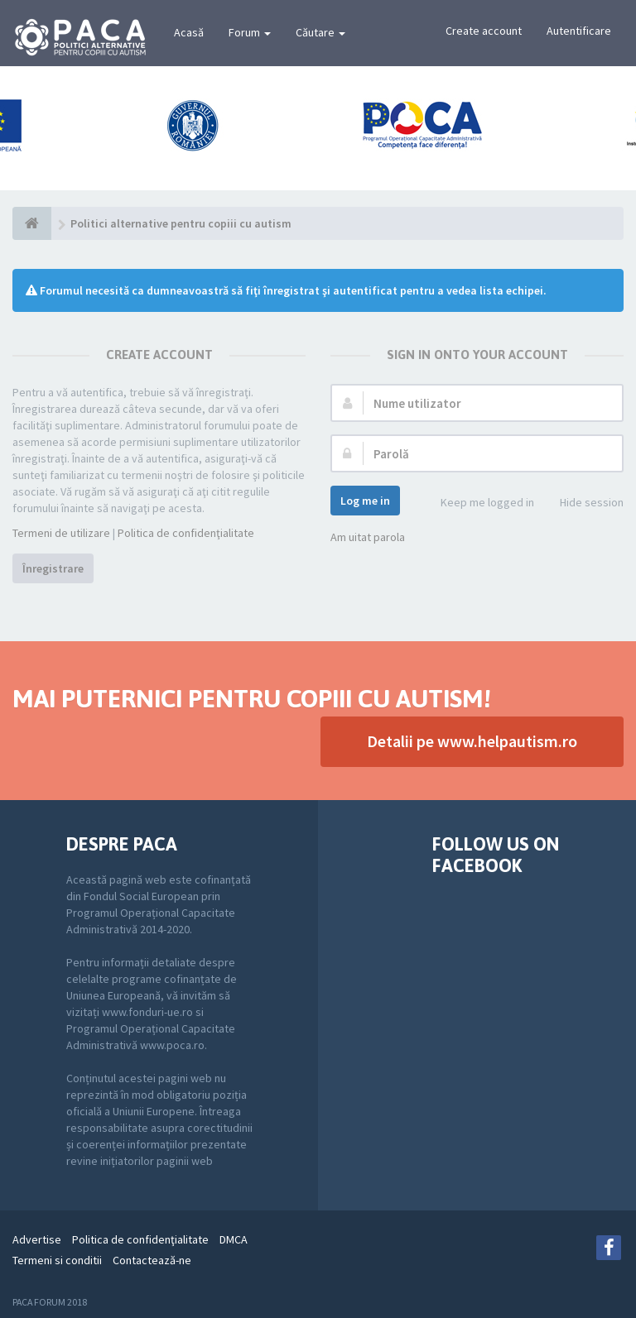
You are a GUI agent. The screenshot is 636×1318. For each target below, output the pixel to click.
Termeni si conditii (57, 1260)
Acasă (189, 32)
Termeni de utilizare (61, 532)
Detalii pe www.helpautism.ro (472, 741)
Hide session (583, 503)
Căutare (320, 32)
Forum (250, 32)
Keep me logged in (478, 503)
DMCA (233, 1239)
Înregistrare (53, 568)
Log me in (365, 500)
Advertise (36, 1239)
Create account (484, 30)
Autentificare (579, 30)
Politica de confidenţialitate (186, 532)
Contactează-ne (152, 1260)
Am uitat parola (367, 537)
